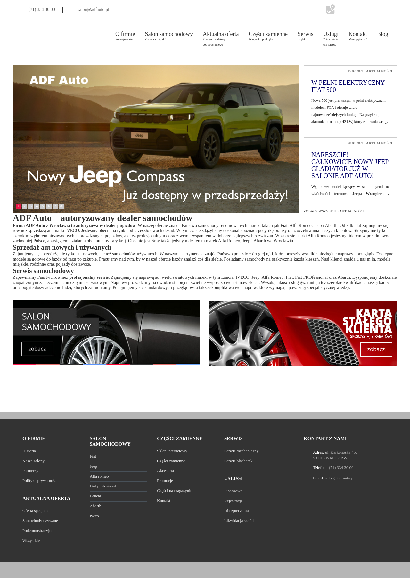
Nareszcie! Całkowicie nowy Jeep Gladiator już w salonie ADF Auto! (350, 165)
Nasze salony (33, 460)
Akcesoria (165, 470)
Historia (29, 450)
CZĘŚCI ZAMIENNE (179, 438)
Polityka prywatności (40, 480)
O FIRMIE (33, 438)
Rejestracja (233, 500)
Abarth (95, 505)
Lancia (95, 496)
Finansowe (233, 490)
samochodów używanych (134, 254)
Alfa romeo (99, 476)
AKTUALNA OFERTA (46, 498)
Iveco (94, 515)
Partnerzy (30, 470)
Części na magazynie (174, 490)
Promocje (165, 480)
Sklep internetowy (172, 450)
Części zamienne (171, 460)
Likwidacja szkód (239, 520)
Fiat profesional (103, 486)
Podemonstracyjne (37, 530)
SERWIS (233, 438)
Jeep (93, 466)
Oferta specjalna (36, 510)
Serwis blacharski (239, 460)
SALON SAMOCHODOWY (110, 441)
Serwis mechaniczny (241, 450)
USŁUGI (233, 478)
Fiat (93, 456)
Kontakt (163, 500)
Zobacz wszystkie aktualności (334, 211)
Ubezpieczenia (236, 510)
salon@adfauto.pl (93, 9)
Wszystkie (31, 540)
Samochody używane (40, 520)
